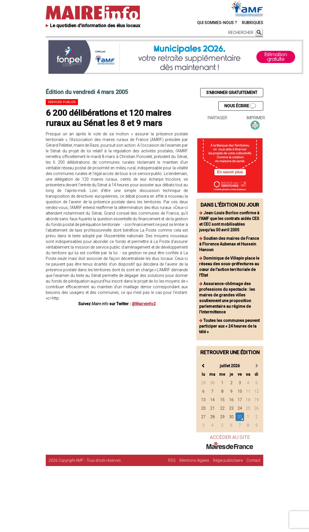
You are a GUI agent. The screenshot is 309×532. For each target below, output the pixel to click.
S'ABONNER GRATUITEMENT (231, 92)
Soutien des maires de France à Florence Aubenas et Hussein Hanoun (229, 244)
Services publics (62, 102)
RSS (172, 460)
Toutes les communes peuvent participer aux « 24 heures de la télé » (229, 326)
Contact (253, 460)
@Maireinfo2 (144, 304)
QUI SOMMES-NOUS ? (217, 22)
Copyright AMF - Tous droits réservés (89, 460)
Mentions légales (194, 460)
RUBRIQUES (252, 22)
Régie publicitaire (228, 460)
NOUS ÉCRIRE (240, 106)
